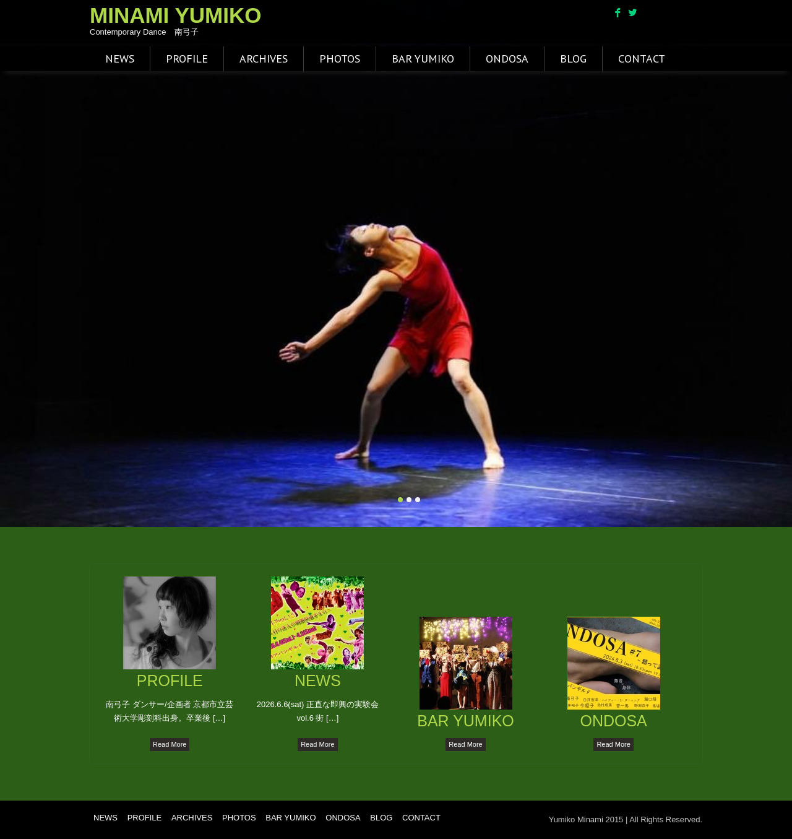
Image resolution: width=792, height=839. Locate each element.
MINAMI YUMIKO (175, 15)
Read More (169, 744)
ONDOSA (507, 58)
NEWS (119, 58)
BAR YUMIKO (423, 58)
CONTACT (641, 58)
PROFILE (187, 58)
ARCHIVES (263, 58)
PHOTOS (339, 58)
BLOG (573, 58)
